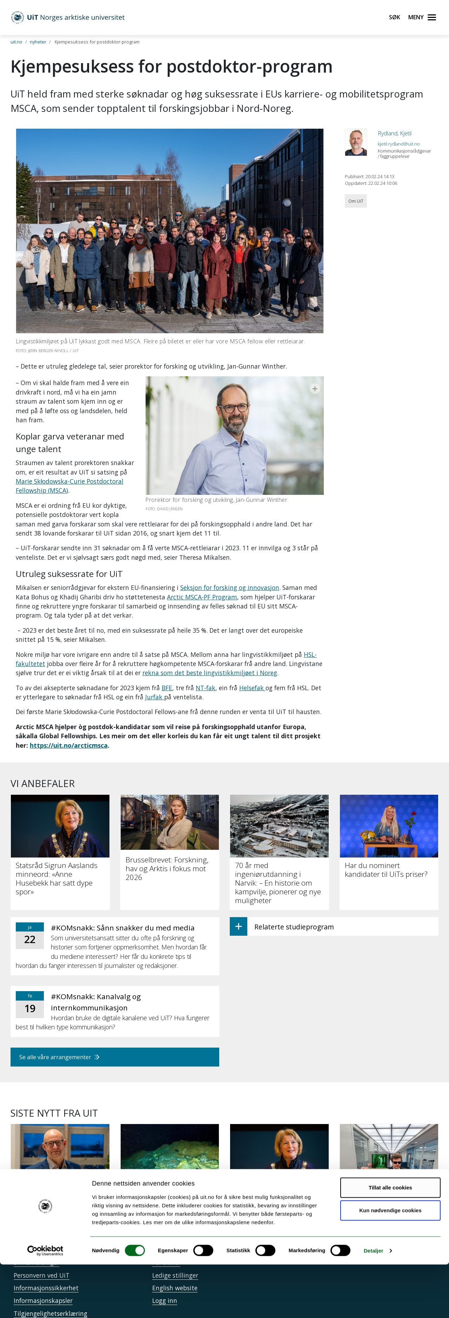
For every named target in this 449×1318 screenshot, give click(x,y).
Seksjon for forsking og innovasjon (229, 578)
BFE (167, 678)
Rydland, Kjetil (394, 133)
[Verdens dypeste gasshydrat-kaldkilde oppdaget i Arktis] (170, 1159)
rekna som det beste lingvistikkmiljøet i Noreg (209, 663)
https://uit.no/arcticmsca (69, 736)
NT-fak (205, 678)
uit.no (16, 42)
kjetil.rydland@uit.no (399, 144)
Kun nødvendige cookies (390, 1264)
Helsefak (252, 678)
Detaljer (373, 1304)
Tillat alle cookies (390, 1241)
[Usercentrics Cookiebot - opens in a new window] (45, 1304)
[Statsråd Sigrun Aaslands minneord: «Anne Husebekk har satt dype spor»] (279, 1163)
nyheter (38, 42)
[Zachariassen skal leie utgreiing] (60, 1155)
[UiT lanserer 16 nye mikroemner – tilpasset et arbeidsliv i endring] (389, 1159)
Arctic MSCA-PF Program (202, 587)
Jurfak (154, 688)
